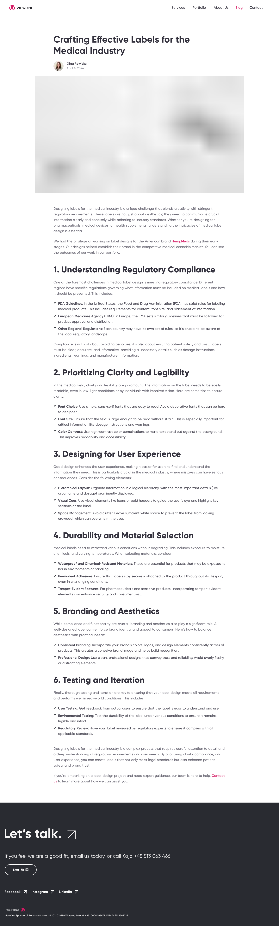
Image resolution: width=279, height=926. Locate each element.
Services (178, 7)
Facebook (16, 892)
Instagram (43, 892)
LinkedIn (68, 892)
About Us (221, 7)
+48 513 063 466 (152, 856)
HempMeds (181, 241)
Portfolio (199, 7)
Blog (239, 7)
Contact (256, 7)
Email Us (16, 869)
